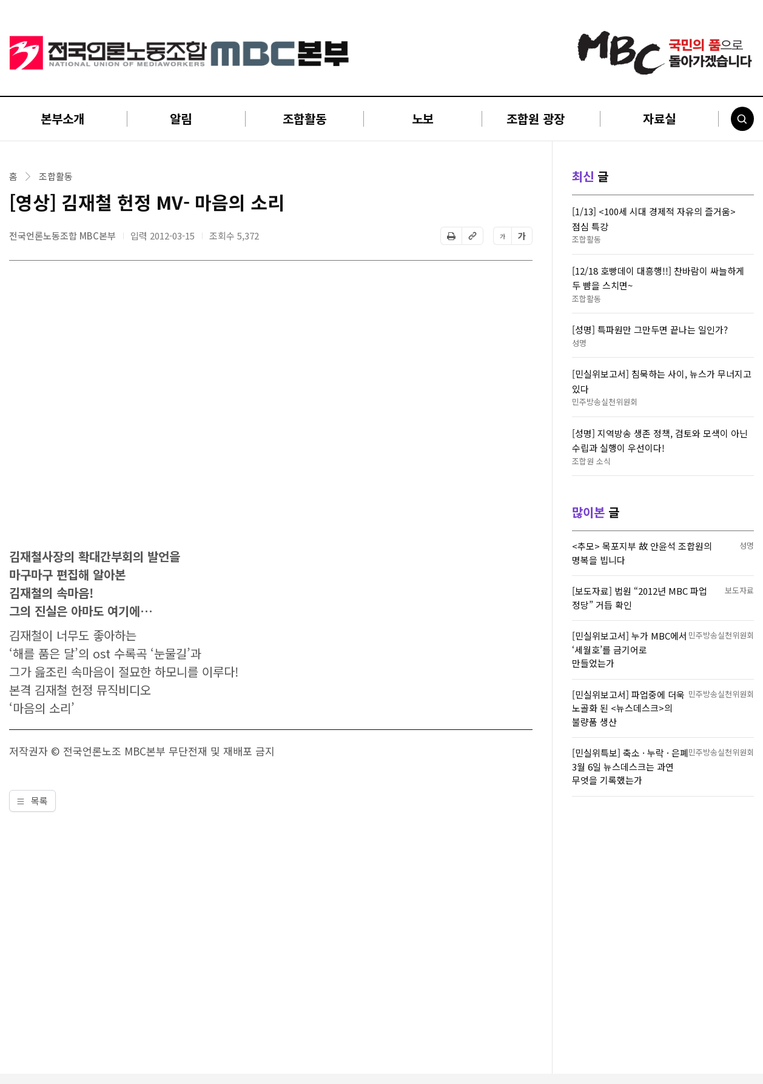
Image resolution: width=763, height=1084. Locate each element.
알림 (181, 118)
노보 (423, 118)
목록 (32, 800)
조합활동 (304, 118)
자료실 (659, 118)
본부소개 (62, 118)
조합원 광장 (535, 118)
